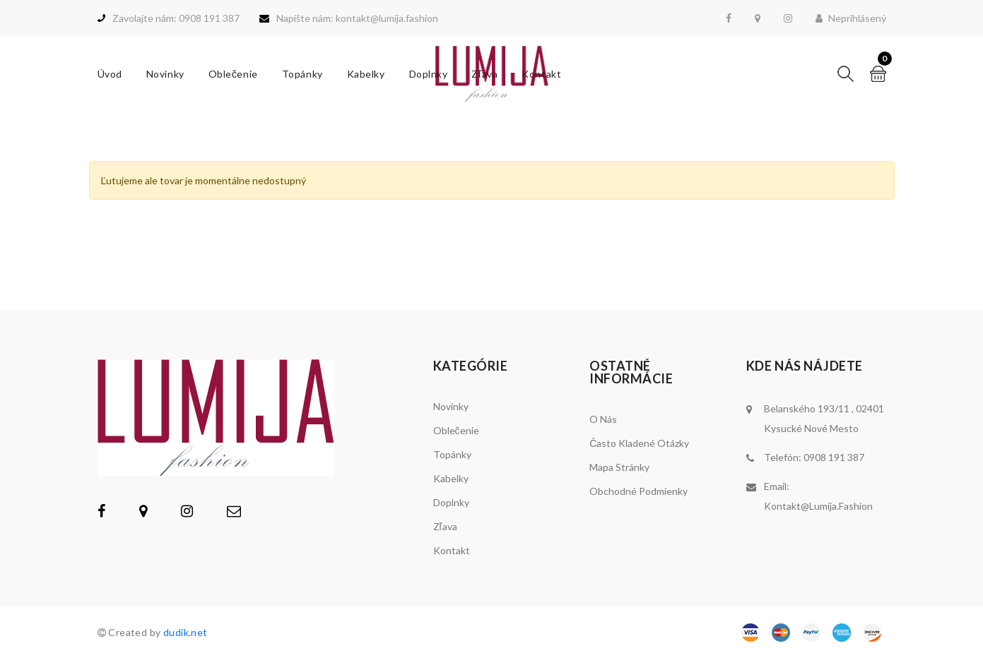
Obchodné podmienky (638, 491)
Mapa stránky (619, 467)
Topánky (302, 74)
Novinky (165, 74)
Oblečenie (233, 74)
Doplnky (428, 74)
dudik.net (185, 632)
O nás (603, 419)
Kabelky (366, 74)
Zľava (484, 74)
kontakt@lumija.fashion (818, 506)
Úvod (110, 74)
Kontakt (541, 74)
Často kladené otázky (639, 443)
